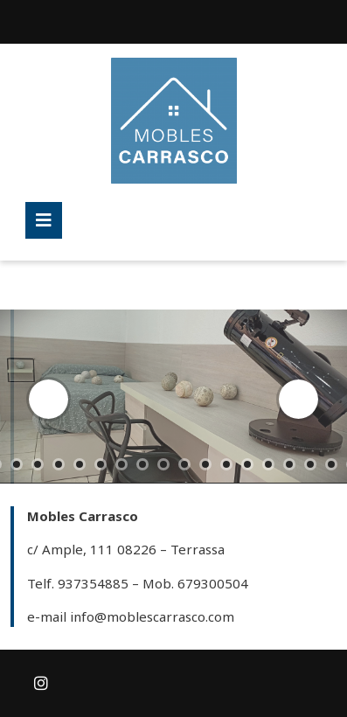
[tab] (43, 220)
